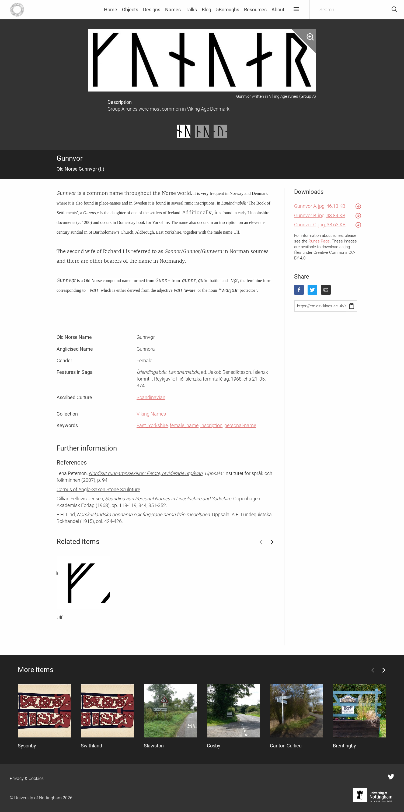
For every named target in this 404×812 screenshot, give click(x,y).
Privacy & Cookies (27, 778)
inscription (211, 425)
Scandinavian (151, 397)
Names (173, 9)
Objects (130, 9)
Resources (255, 9)
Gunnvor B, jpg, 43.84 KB (319, 215)
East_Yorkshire (152, 425)
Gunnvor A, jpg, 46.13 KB (319, 206)
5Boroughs (227, 9)
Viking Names (151, 414)
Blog (206, 9)
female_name (184, 425)
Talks (191, 9)
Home (110, 9)
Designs (151, 9)
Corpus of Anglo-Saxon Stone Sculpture (98, 489)
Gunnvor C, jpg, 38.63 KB (320, 224)
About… (279, 9)
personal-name (240, 425)
